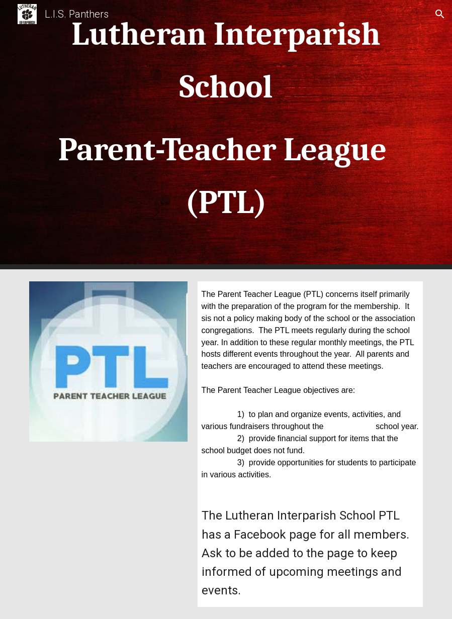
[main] (226, 134)
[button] (440, 14)
